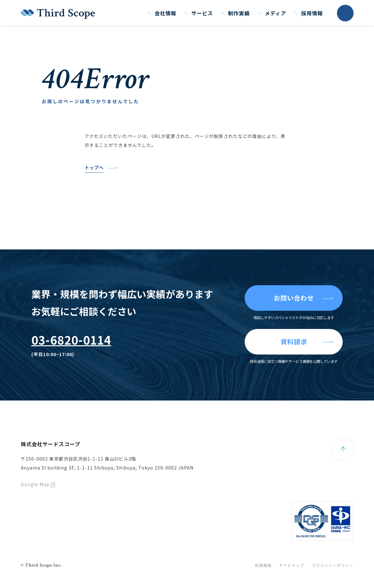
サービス (202, 13)
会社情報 (165, 13)
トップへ (94, 167)
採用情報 (312, 13)
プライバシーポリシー (332, 565)
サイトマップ (291, 565)
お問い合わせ (294, 297)
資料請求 (293, 341)
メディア (275, 13)
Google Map (35, 484)
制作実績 (239, 13)
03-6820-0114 (71, 339)
